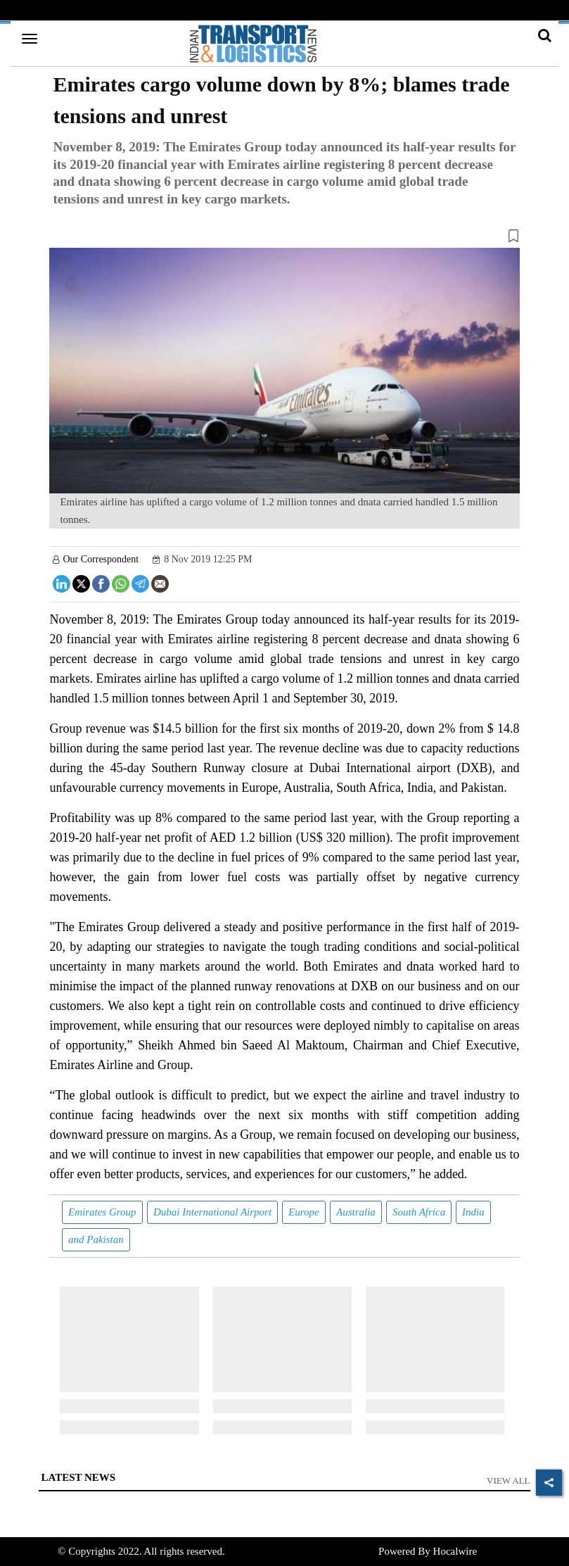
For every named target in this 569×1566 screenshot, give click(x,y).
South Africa (418, 1212)
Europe (303, 1212)
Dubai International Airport (212, 1212)
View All (508, 1480)
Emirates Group (102, 1212)
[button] (284, 238)
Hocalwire (455, 1551)
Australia (356, 1212)
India (473, 1212)
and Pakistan (96, 1239)
